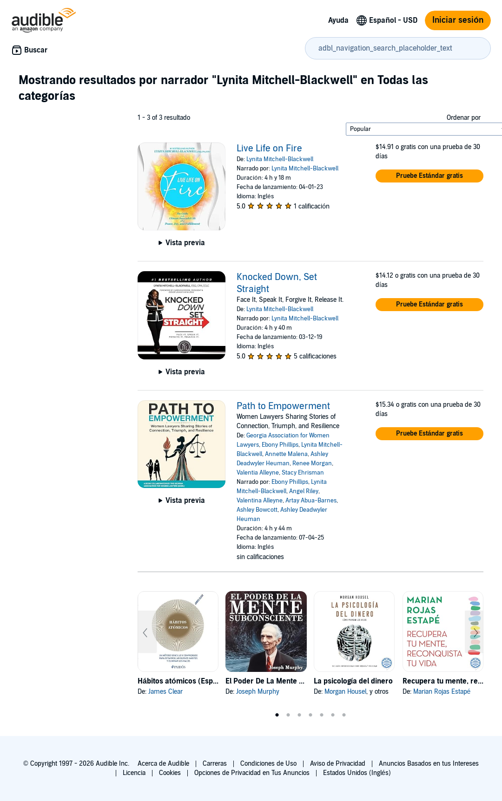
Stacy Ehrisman (303, 472)
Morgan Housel (345, 692)
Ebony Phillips (280, 445)
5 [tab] (321, 715)
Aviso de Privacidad (337, 764)
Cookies (170, 773)
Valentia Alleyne (258, 472)
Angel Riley (303, 491)
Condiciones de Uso (268, 764)
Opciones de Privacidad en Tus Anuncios (252, 773)
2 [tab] (288, 715)
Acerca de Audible (163, 764)
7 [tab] (344, 715)
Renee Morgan (312, 463)
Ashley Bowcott (257, 510)
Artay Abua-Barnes (311, 500)
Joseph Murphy (257, 692)
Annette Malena (286, 454)
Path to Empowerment (283, 406)
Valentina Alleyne (260, 500)
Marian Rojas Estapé (442, 692)
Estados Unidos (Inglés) (357, 773)
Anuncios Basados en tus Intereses (429, 764)
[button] (429, 175)
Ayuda (338, 20)
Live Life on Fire (269, 148)
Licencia (134, 773)
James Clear (165, 692)
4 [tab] (310, 715)
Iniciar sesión (457, 20)
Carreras (215, 764)
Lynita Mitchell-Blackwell (279, 159)
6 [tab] (332, 715)
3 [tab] (299, 715)
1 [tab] (277, 715)
